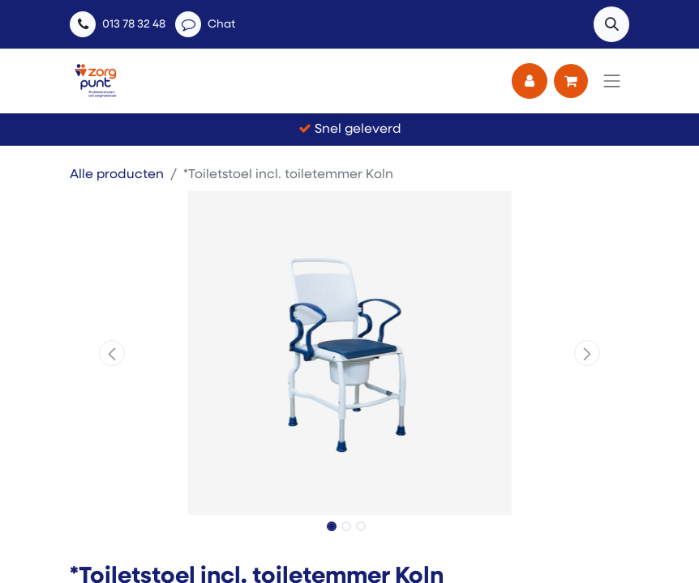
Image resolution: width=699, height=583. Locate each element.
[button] (611, 24)
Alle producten (117, 174)
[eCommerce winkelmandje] (571, 81)
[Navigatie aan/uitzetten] (612, 81)
